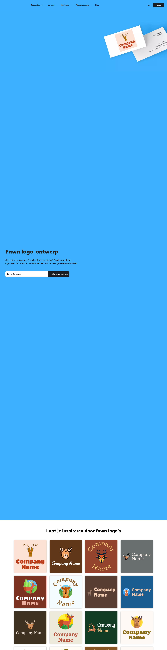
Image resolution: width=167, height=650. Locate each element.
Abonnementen (82, 5)
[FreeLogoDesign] (19, 5)
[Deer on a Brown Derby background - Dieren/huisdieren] (101, 592)
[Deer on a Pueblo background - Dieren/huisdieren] (30, 592)
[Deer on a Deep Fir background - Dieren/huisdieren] (101, 627)
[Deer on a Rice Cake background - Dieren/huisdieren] (66, 627)
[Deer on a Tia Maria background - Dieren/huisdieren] (101, 556)
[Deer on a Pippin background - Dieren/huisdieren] (30, 556)
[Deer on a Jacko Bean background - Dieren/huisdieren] (30, 627)
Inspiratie (65, 5)
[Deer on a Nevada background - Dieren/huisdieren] (137, 556)
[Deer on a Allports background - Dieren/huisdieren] (137, 592)
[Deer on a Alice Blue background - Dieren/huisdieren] (66, 592)
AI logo (51, 5)
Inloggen (158, 5)
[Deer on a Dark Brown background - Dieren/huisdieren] (66, 556)
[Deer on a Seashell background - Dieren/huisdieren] (137, 627)
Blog (97, 5)
